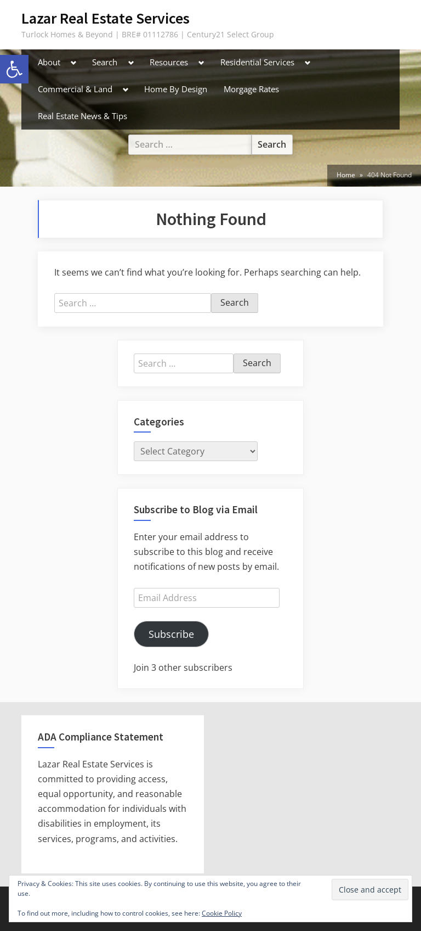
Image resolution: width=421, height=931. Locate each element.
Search (104, 62)
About (49, 62)
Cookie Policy (222, 913)
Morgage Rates (251, 88)
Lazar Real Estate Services (105, 18)
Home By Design (175, 88)
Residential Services (257, 62)
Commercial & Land (75, 88)
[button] (14, 69)
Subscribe (171, 634)
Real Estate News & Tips (82, 115)
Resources (169, 62)
